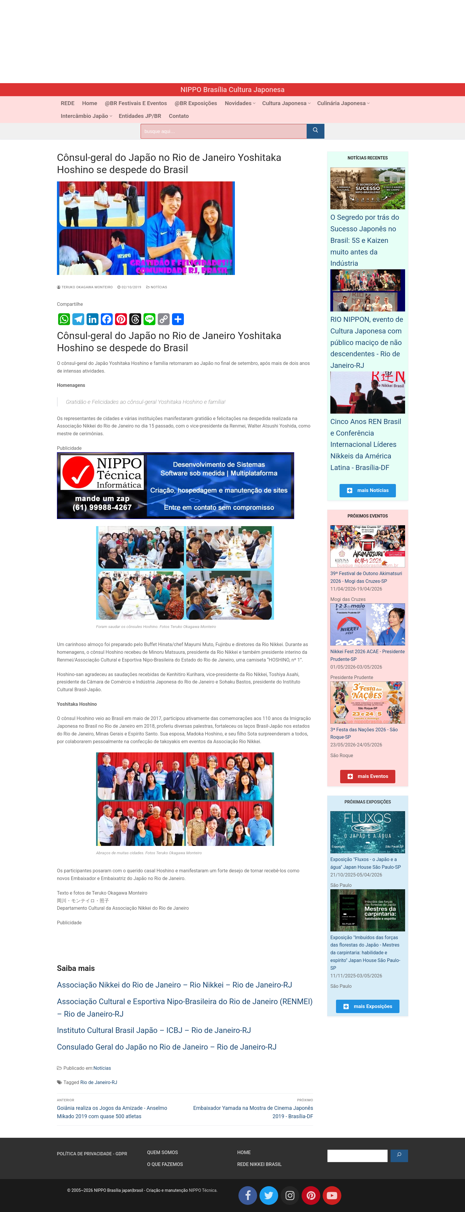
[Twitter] (268, 1195)
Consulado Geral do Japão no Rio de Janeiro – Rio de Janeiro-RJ (167, 1046)
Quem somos (162, 1152)
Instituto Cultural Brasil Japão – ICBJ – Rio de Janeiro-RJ (154, 1030)
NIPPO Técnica (202, 1190)
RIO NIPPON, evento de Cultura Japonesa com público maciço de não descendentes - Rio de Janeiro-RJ (366, 342)
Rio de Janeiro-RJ (98, 1082)
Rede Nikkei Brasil (259, 1164)
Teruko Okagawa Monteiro (85, 287)
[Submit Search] (315, 131)
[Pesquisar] (399, 1156)
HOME (244, 1152)
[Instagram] (290, 1195)
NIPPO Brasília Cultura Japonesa (232, 90)
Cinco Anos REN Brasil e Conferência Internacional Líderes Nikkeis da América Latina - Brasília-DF (365, 444)
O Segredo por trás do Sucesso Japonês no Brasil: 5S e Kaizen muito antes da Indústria (364, 240)
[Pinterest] (311, 1195)
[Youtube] (332, 1195)
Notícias (156, 287)
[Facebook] (247, 1195)
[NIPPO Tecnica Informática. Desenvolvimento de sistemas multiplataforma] (175, 517)
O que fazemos (165, 1164)
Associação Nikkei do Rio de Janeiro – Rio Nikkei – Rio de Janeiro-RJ (174, 984)
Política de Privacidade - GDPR (92, 1153)
